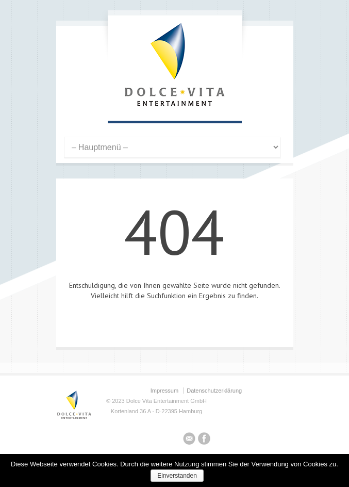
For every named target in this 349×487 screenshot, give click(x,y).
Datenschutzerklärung (214, 390)
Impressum (164, 390)
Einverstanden (177, 475)
